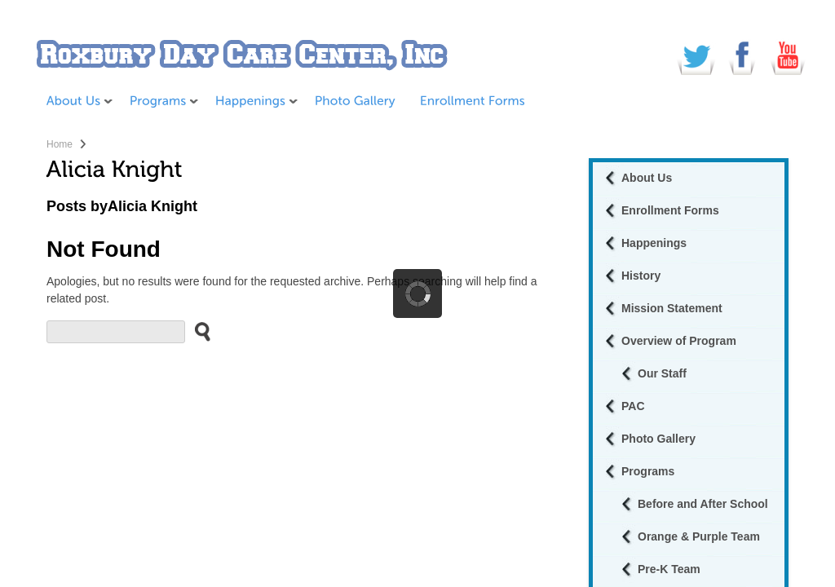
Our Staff (662, 373)
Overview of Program (678, 340)
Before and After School (703, 503)
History (640, 275)
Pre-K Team (669, 569)
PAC (633, 406)
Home (59, 144)
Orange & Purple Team (699, 536)
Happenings (654, 242)
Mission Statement (671, 308)
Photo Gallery (658, 438)
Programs (647, 471)
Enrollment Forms (670, 210)
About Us (646, 177)
